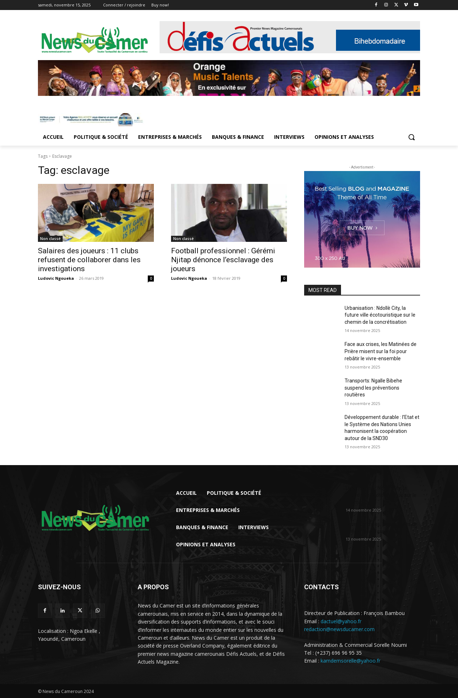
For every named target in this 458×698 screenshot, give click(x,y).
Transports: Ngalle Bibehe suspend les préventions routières (373, 387)
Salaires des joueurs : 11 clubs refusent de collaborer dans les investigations (89, 260)
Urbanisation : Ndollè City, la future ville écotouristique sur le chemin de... (381, 495)
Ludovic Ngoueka (56, 278)
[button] (411, 137)
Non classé (50, 238)
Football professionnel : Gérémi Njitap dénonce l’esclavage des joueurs (223, 260)
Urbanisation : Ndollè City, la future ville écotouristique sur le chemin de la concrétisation (380, 315)
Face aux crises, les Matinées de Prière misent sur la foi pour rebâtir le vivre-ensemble (380, 351)
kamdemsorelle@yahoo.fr (350, 660)
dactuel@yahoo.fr (341, 621)
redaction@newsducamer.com (339, 629)
